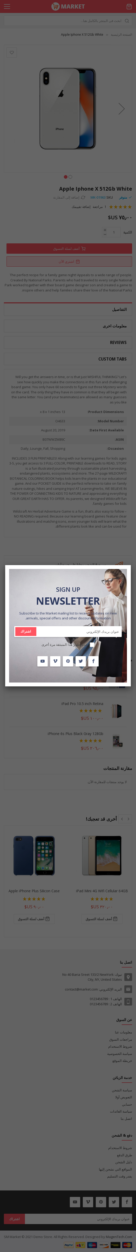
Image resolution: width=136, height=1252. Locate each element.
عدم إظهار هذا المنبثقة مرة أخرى (65, 644)
